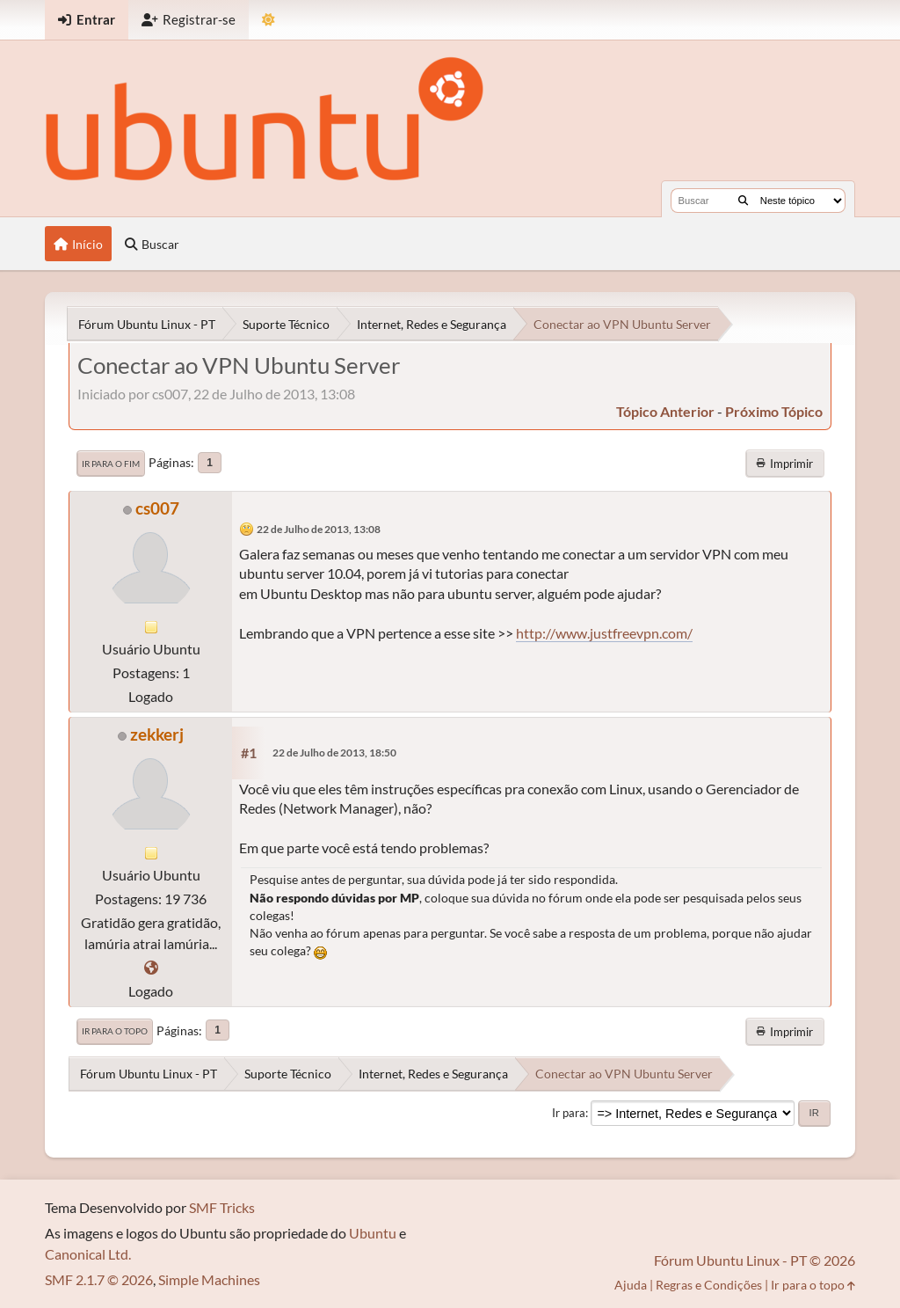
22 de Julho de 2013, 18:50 (334, 752)
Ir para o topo (115, 1031)
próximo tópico (774, 411)
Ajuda (630, 1284)
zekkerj (157, 734)
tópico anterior (665, 411)
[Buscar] (743, 200)
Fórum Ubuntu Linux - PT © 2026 (754, 1260)
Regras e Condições (709, 1284)
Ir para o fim (111, 463)
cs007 (157, 508)
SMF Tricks (222, 1207)
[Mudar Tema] (268, 20)
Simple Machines (209, 1279)
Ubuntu (372, 1232)
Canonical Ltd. (88, 1254)
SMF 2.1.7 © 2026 (99, 1279)
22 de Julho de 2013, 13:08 (319, 529)
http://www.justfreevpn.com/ (604, 633)
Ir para (568, 1113)
